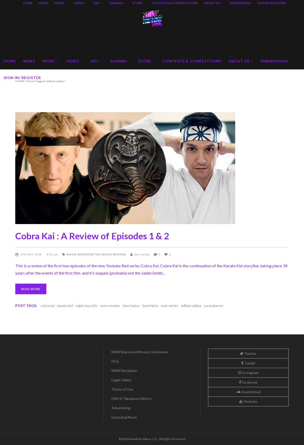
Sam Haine (131, 305)
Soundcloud (248, 392)
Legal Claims (121, 380)
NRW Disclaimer (124, 370)
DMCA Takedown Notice (132, 398)
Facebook (248, 382)
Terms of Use (122, 389)
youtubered (213, 305)
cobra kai (47, 305)
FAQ (115, 361)
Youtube (248, 401)
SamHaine (150, 305)
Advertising (121, 408)
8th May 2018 (32, 254)
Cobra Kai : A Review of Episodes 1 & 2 (92, 235)
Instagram (248, 372)
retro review (110, 305)
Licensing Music (124, 417)
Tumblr (248, 363)
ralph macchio (87, 305)
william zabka (191, 305)
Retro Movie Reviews (108, 254)
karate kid (65, 305)
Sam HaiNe (142, 254)
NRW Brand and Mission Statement (140, 352)
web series (169, 305)
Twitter (248, 353)
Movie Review (77, 254)
